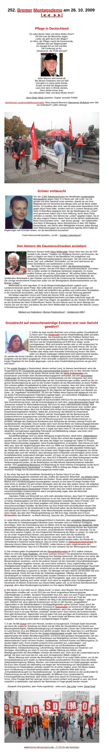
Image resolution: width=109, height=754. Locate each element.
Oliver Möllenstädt (58, 252)
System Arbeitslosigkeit (53, 633)
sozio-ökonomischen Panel (81, 402)
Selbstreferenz (90, 436)
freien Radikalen (30, 554)
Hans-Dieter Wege (35, 98)
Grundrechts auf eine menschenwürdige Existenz (46, 371)
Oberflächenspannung (35, 390)
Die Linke (71, 686)
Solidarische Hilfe (75, 312)
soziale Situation (18, 368)
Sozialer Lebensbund (70, 235)
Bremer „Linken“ (12, 283)
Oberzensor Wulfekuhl (78, 102)
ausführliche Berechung (28, 465)
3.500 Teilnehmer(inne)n (53, 196)
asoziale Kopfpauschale (83, 568)
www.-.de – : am (51, 747)
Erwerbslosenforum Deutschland (24, 467)
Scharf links (89, 686)
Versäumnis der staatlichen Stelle (83, 525)
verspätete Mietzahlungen (83, 520)
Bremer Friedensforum (54, 312)
